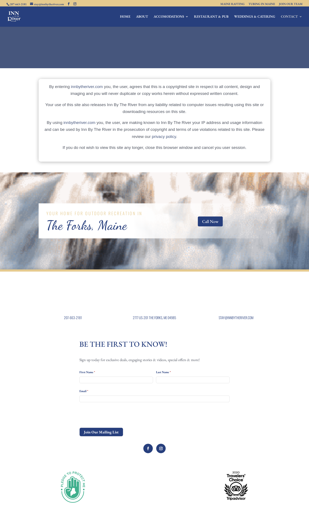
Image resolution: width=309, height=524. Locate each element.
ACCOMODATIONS (169, 17)
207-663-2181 (73, 317)
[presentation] (112, 415)
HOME (125, 17)
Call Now (210, 221)
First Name (87, 372)
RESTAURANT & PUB (211, 17)
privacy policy (164, 136)
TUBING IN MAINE (261, 4)
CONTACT (289, 17)
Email (83, 391)
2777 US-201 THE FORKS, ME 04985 (154, 317)
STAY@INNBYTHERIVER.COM (236, 317)
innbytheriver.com (87, 86)
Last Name (163, 372)
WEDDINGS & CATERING (254, 17)
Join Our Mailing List (101, 432)
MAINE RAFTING (232, 4)
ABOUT (142, 17)
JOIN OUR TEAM (291, 4)
